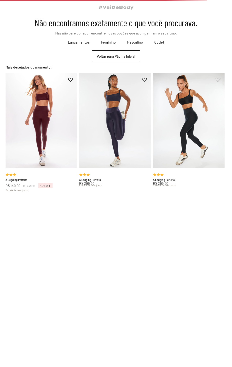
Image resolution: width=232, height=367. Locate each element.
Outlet (159, 42)
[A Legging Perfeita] (41, 132)
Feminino (108, 42)
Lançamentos (79, 42)
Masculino (135, 42)
